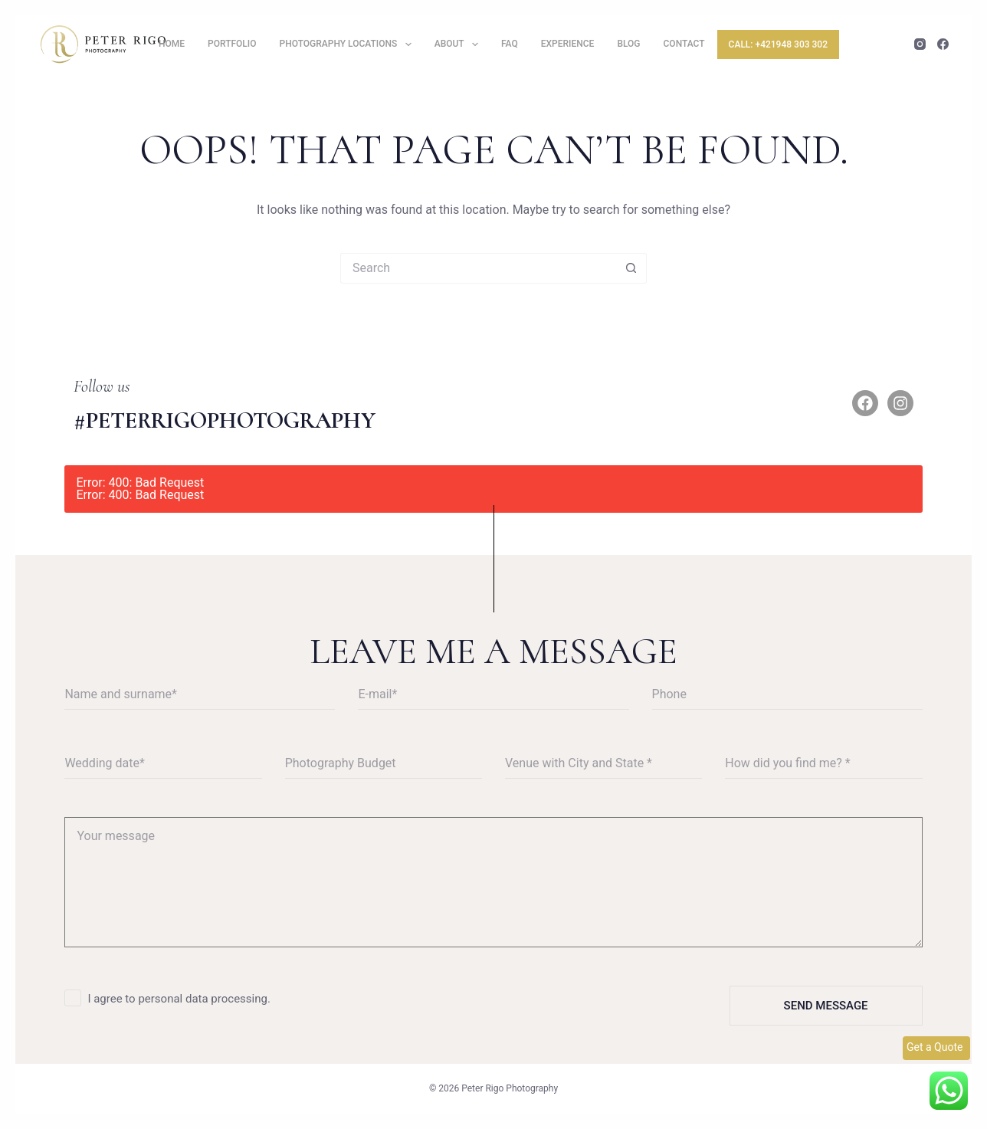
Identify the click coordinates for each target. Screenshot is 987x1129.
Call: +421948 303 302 (778, 44)
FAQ (509, 43)
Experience (568, 43)
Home (172, 43)
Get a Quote (934, 1047)
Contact (684, 43)
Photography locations (349, 44)
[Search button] (631, 268)
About (459, 44)
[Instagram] (920, 44)
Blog (628, 43)
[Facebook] (943, 44)
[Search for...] (478, 268)
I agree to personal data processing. (178, 999)
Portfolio (232, 43)
